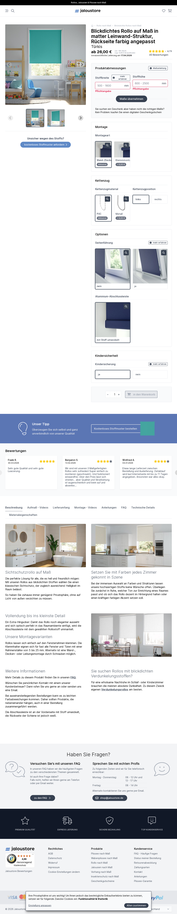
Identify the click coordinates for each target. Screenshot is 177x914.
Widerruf (53, 862)
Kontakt (138, 871)
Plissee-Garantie (143, 881)
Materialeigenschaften (23, 514)
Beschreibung (13, 507)
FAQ (124, 507)
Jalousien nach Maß (101, 867)
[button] (35, 118)
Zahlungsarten (142, 867)
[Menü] (33, 855)
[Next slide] (82, 64)
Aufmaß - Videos (37, 507)
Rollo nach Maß (104, 25)
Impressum (54, 867)
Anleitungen (109, 507)
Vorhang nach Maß (101, 871)
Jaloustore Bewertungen (18, 871)
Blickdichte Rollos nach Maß (127, 25)
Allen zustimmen (136, 905)
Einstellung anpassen (40, 905)
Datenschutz (55, 858)
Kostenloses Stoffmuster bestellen (123, 428)
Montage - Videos (85, 507)
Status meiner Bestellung (147, 858)
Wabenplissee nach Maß (104, 858)
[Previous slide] (9, 64)
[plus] (119, 394)
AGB (50, 853)
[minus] (108, 394)
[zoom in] (107, 145)
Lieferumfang (61, 507)
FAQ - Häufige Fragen (146, 853)
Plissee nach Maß (100, 853)
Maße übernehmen (131, 98)
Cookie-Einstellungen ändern (64, 871)
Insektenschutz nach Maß (105, 876)
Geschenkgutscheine (102, 881)
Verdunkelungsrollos (114, 689)
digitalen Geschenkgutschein (146, 112)
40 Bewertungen (158, 54)
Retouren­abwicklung (145, 862)
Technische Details (143, 507)
